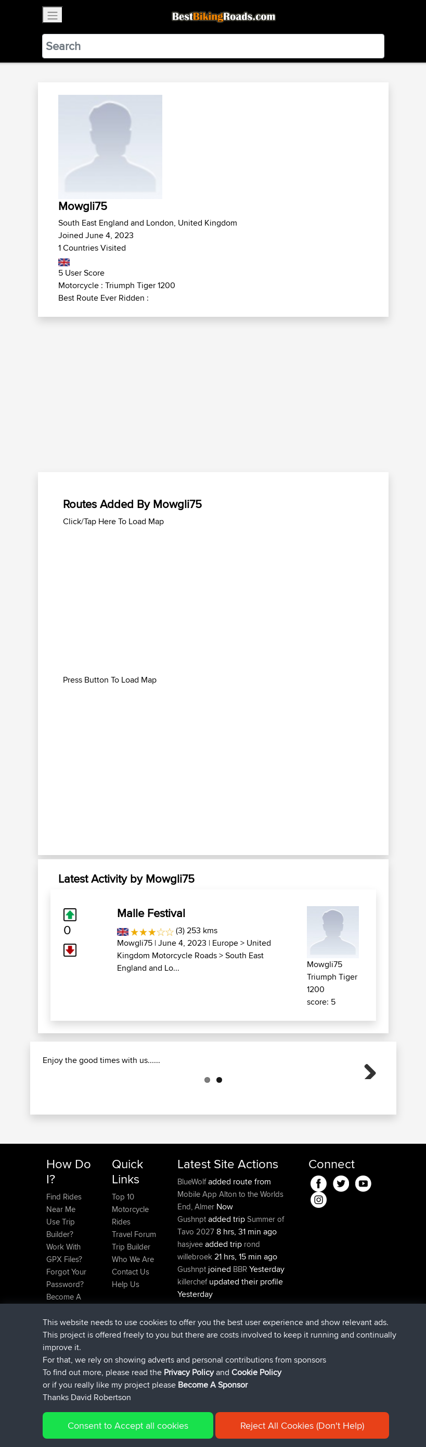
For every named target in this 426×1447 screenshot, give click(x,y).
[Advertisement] (213, 395)
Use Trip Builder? (60, 1280)
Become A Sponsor (213, 1385)
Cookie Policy (256, 1372)
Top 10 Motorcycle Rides (130, 1261)
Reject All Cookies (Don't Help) (302, 1425)
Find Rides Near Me (64, 1255)
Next (366, 1094)
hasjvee (191, 1296)
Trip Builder (131, 1298)
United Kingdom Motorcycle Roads (194, 949)
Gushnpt (192, 1271)
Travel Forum (134, 1286)
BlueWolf (192, 1233)
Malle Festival (151, 913)
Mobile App (197, 1246)
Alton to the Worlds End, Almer (230, 1252)
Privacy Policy (189, 1372)
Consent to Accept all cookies (128, 1425)
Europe (225, 943)
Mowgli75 (134, 943)
